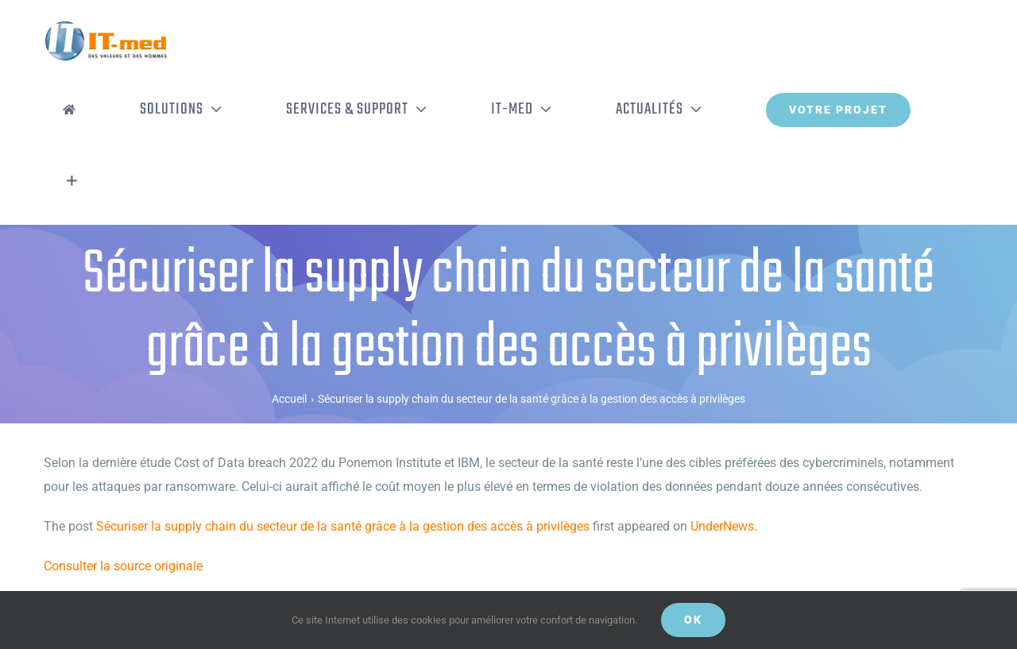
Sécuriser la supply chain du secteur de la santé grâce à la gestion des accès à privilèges (343, 526)
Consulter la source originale (123, 566)
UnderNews (722, 526)
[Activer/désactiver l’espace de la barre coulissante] (72, 181)
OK (693, 619)
